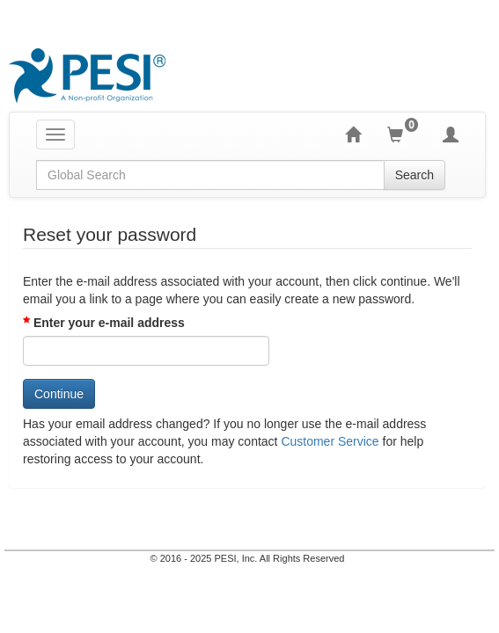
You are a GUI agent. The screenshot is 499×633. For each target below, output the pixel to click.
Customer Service (329, 441)
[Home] (366, 134)
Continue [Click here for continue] (59, 394)
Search (427, 175)
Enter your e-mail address (109, 323)
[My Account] (464, 134)
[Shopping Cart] (415, 134)
